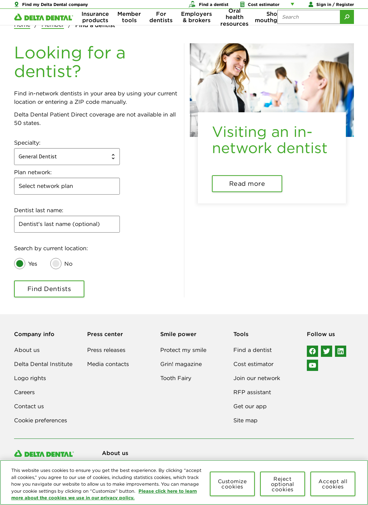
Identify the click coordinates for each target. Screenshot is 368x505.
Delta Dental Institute (43, 363)
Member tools (129, 28)
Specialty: (27, 142)
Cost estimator (253, 363)
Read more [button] (247, 183)
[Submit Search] (347, 28)
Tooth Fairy (175, 377)
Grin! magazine (181, 363)
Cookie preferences (40, 420)
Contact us (29, 406)
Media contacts (108, 363)
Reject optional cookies (282, 484)
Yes (32, 263)
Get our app (250, 406)
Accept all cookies (332, 484)
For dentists (161, 28)
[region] (184, 482)
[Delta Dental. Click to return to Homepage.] (43, 28)
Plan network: (33, 172)
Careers (24, 392)
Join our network (256, 377)
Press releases (106, 349)
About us (27, 349)
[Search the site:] (308, 28)
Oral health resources (234, 28)
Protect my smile (183, 349)
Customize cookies (232, 484)
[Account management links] (294, 7)
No (68, 263)
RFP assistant (252, 392)
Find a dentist (252, 349)
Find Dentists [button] (49, 289)
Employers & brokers (196, 28)
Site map (245, 420)
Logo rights (30, 377)
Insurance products (95, 28)
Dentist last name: (38, 210)
